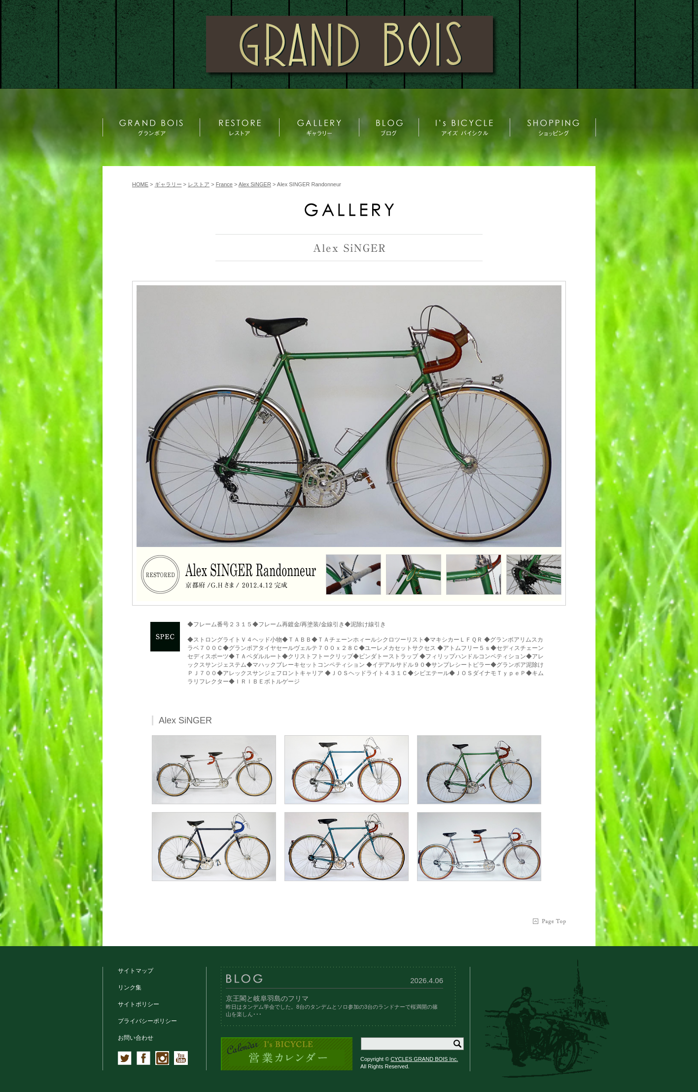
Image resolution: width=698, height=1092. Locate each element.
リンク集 (129, 987)
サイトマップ (135, 970)
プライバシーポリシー (147, 1021)
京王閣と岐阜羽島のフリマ (267, 998)
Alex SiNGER (255, 184)
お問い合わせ (135, 1037)
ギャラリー (168, 184)
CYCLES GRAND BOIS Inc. (424, 1059)
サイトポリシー (138, 1004)
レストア (198, 184)
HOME (140, 184)
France (224, 184)
